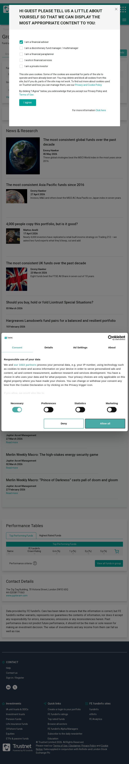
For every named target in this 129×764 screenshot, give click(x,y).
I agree (27, 102)
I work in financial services (38, 60)
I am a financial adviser (37, 42)
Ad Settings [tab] (80, 347)
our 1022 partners (25, 364)
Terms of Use (26, 94)
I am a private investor (36, 66)
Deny (64, 423)
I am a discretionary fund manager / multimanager (51, 48)
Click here (101, 110)
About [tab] (112, 347)
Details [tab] (49, 347)
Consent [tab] (17, 347)
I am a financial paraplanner (39, 54)
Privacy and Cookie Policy (88, 85)
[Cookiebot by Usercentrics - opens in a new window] (110, 337)
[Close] (116, 9)
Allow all (105, 423)
